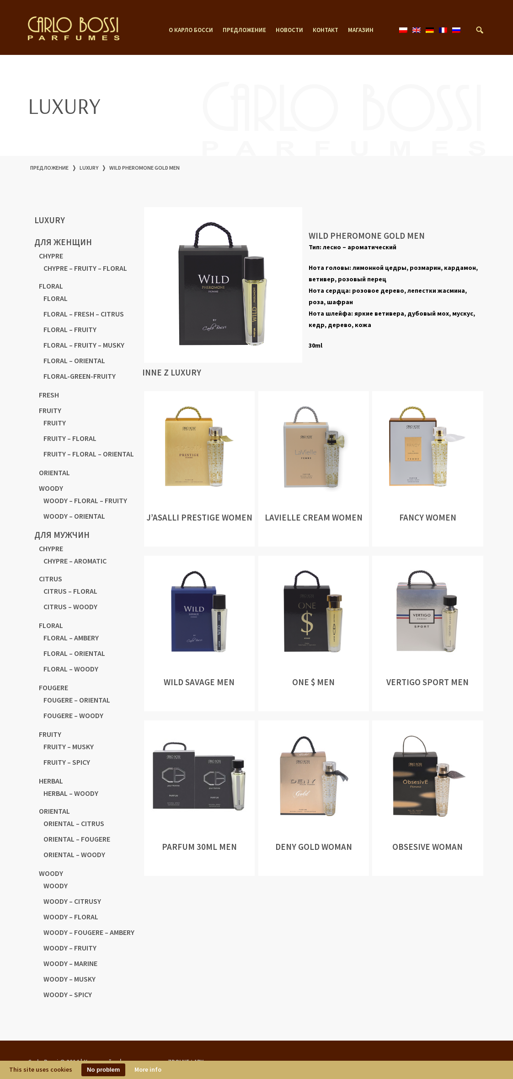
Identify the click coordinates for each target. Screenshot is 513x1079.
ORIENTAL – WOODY (74, 854)
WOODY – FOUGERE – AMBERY (88, 932)
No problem (103, 1069)
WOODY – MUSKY (69, 978)
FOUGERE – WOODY (73, 715)
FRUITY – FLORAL (69, 438)
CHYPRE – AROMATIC (75, 560)
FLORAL (51, 285)
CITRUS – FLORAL (70, 591)
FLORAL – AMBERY (71, 637)
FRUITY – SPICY (66, 762)
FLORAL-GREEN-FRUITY (79, 376)
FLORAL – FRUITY (69, 329)
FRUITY (50, 410)
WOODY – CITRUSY (72, 901)
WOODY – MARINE (70, 963)
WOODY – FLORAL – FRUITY (85, 500)
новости (289, 30)
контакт (325, 30)
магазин (361, 30)
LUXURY (89, 167)
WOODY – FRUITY (69, 947)
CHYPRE (51, 255)
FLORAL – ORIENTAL (74, 360)
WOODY (51, 488)
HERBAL (51, 780)
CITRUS (50, 578)
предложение (244, 30)
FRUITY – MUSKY (68, 746)
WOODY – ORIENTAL (74, 516)
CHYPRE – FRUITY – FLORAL (85, 268)
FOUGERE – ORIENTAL (76, 699)
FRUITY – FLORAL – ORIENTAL (88, 453)
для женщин (63, 241)
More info (147, 1069)
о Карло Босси (191, 30)
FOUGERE (53, 687)
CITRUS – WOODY (70, 606)
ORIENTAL (54, 472)
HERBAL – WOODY (70, 793)
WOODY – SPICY (67, 994)
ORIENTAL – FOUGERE (76, 838)
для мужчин (62, 534)
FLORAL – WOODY (70, 668)
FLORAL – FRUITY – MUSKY (83, 344)
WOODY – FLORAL (70, 916)
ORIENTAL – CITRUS (73, 823)
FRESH (49, 394)
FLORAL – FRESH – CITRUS (83, 313)
